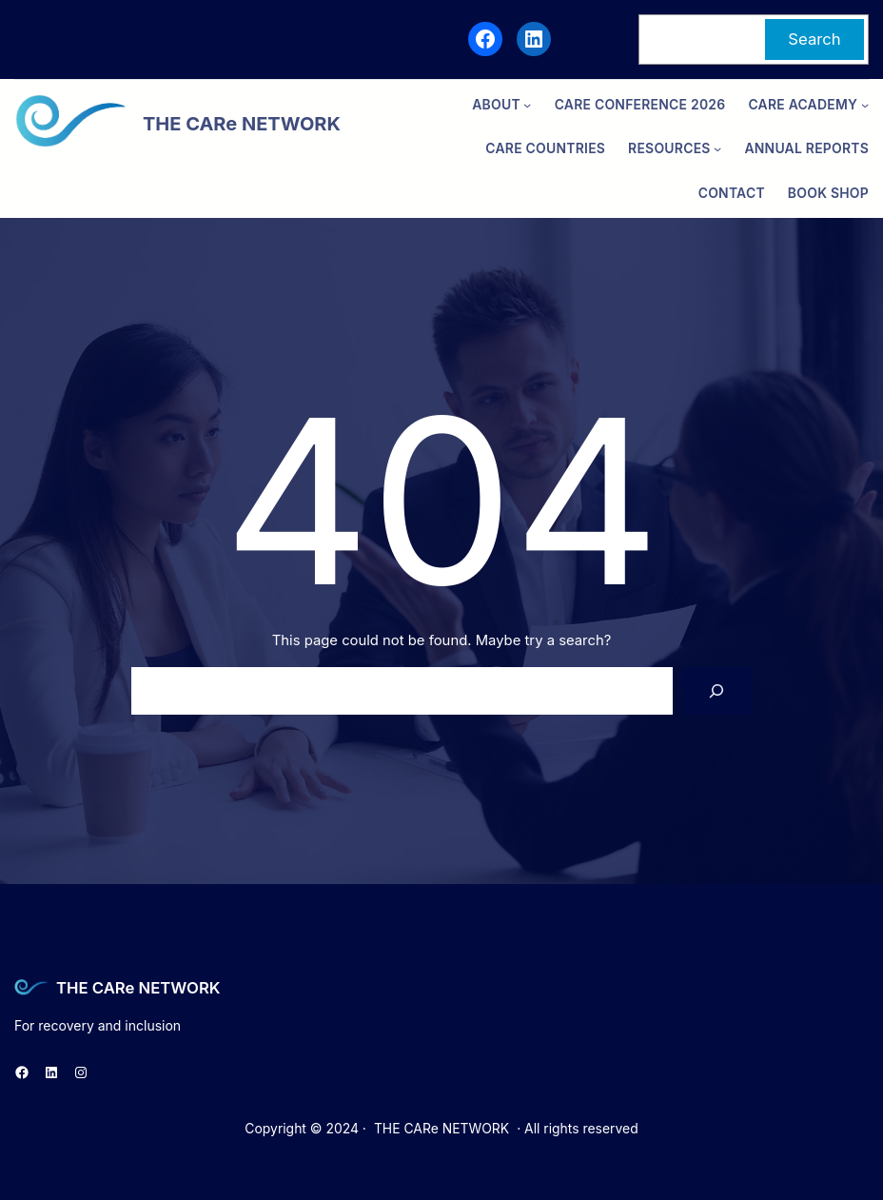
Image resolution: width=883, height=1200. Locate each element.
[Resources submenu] (717, 148)
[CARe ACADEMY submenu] (865, 104)
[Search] (717, 691)
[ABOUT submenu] (527, 104)
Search (814, 39)
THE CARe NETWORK (138, 987)
